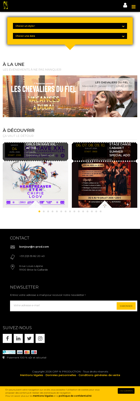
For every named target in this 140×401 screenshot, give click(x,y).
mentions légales (43, 395)
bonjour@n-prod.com (34, 246)
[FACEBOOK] (7, 338)
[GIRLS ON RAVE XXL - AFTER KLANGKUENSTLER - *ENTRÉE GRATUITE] (35, 175)
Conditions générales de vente (99, 375)
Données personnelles (61, 375)
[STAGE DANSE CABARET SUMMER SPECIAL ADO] (104, 175)
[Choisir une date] (70, 36)
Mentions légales (31, 375)
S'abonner (126, 306)
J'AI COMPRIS (126, 391)
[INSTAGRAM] (40, 338)
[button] (39, 211)
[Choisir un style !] (70, 26)
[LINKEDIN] (18, 338)
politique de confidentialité (75, 395)
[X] (29, 338)
